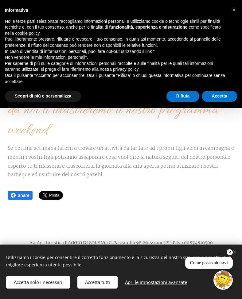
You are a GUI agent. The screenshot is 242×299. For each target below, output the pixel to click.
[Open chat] (223, 280)
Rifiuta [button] (183, 96)
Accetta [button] (219, 96)
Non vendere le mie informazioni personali (45, 57)
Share (20, 195)
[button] (234, 10)
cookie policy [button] (27, 33)
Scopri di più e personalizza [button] (43, 96)
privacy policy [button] (126, 69)
